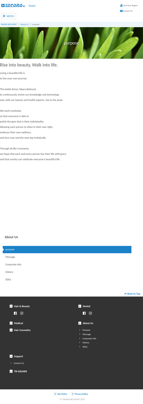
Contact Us (126, 11)
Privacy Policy (79, 393)
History (9, 272)
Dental (84, 306)
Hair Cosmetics (20, 330)
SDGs (8, 279)
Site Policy (60, 393)
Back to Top (132, 293)
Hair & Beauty (20, 306)
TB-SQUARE (18, 371)
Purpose (84, 329)
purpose (9, 249)
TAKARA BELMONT (9, 24)
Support (16, 356)
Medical (16, 323)
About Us (24, 24)
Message (10, 257)
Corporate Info (13, 264)
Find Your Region (129, 5)
